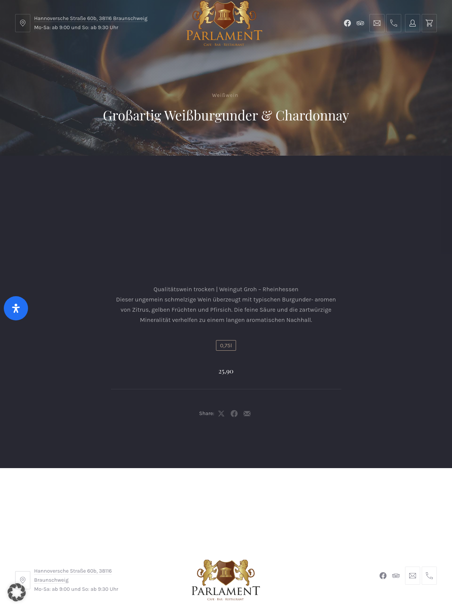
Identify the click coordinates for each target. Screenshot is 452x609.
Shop (137, 174)
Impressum (168, 558)
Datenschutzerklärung (295, 558)
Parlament (100, 174)
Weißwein (225, 95)
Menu (62, 174)
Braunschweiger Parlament (174, 581)
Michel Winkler (335, 581)
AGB (134, 558)
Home (31, 174)
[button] (16, 592)
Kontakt (171, 174)
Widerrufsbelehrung (224, 558)
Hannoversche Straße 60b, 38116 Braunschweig (90, 18)
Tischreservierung (404, 174)
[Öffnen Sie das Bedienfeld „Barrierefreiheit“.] (16, 308)
